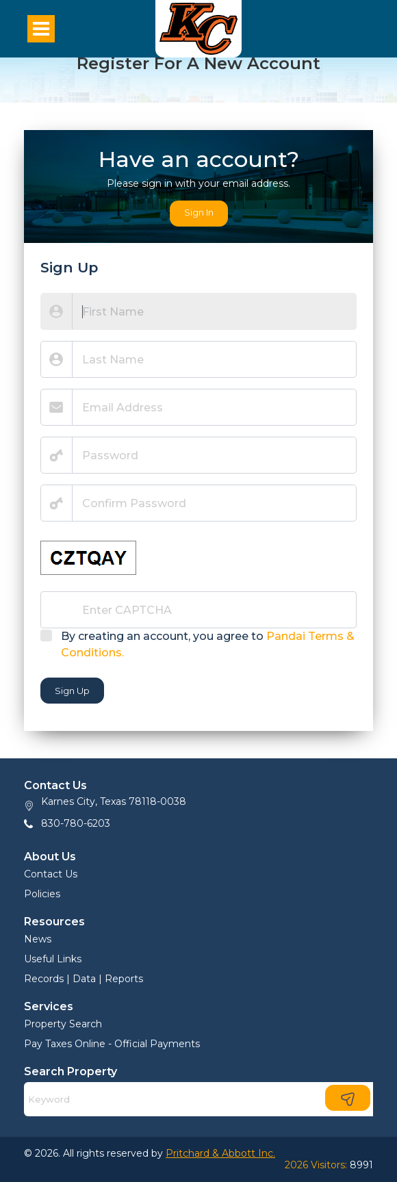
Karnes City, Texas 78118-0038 (113, 801)
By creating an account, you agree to (208, 644)
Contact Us (50, 874)
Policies (42, 894)
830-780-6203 (75, 823)
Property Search (63, 1024)
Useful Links (52, 959)
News (37, 939)
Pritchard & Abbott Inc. (220, 1153)
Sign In (199, 212)
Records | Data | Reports (83, 979)
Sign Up (72, 690)
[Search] (198, 1099)
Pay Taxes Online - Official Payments (112, 1044)
